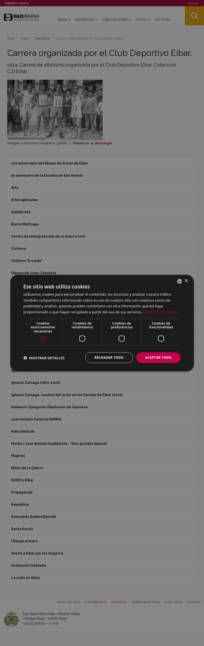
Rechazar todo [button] (108, 357)
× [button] (186, 281)
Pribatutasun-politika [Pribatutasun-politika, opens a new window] (160, 311)
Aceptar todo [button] (158, 357)
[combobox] (179, 281)
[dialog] (102, 323)
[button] (44, 357)
